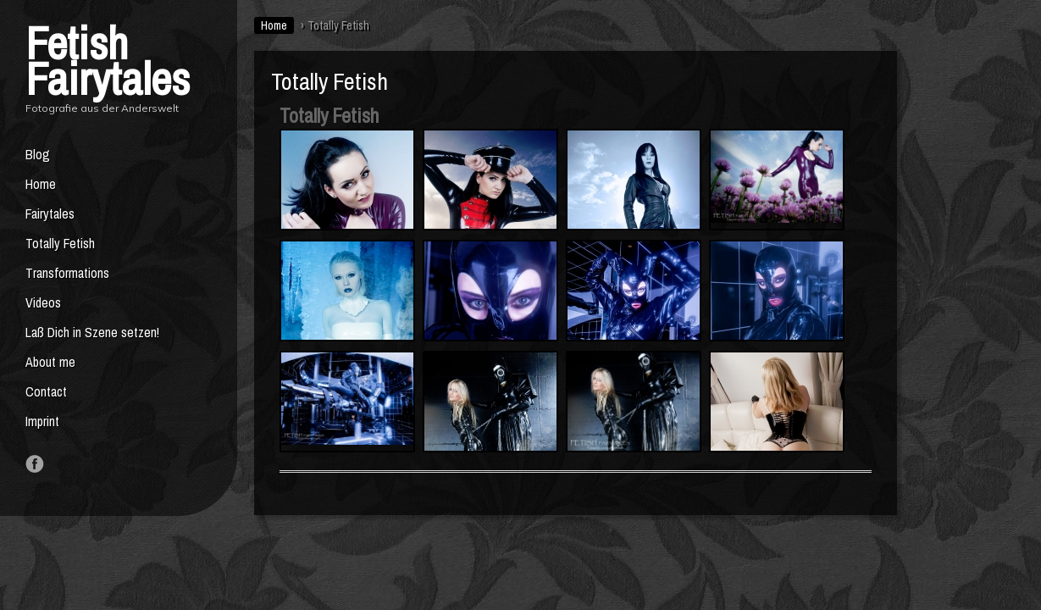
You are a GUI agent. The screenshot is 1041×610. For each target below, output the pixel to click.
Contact (46, 391)
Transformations (67, 272)
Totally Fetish (60, 243)
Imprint (42, 421)
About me (50, 361)
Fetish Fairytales (107, 60)
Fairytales (50, 213)
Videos (43, 302)
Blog (37, 154)
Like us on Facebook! (34, 464)
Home (40, 183)
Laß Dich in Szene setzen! (92, 332)
